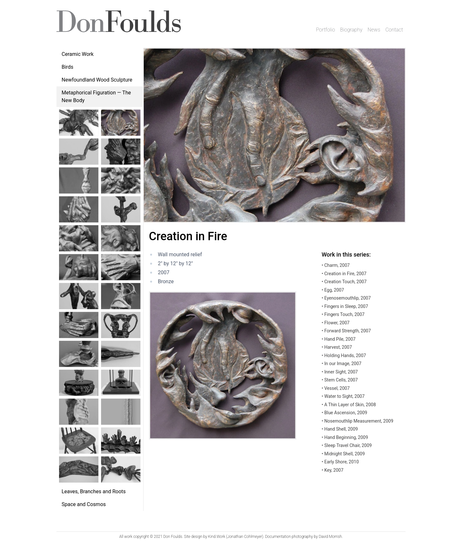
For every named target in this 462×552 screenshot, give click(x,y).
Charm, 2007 (336, 265)
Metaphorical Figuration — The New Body (96, 96)
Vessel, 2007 (336, 388)
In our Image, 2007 (342, 363)
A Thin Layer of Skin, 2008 (349, 404)
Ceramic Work (78, 54)
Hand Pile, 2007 (339, 339)
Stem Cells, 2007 (340, 379)
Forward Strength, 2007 (346, 330)
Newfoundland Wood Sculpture (97, 80)
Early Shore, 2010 (340, 461)
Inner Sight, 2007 (340, 371)
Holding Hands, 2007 (344, 355)
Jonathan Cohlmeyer (244, 536)
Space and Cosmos (84, 504)
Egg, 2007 (333, 290)
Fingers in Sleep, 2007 (345, 306)
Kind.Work (216, 536)
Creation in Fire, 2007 (344, 273)
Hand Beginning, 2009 (345, 437)
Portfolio (325, 30)
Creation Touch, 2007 (344, 281)
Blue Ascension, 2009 (344, 412)
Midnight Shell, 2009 (343, 453)
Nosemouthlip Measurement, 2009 (357, 421)
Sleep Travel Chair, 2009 (347, 445)
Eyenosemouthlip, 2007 (346, 298)
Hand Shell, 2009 (340, 429)
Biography (351, 30)
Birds (67, 67)
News (374, 30)
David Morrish (330, 536)
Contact (394, 30)
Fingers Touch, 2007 (343, 314)
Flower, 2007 (336, 322)
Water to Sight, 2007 (343, 396)
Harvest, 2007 (337, 347)
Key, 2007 (333, 470)
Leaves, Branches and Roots (94, 491)
